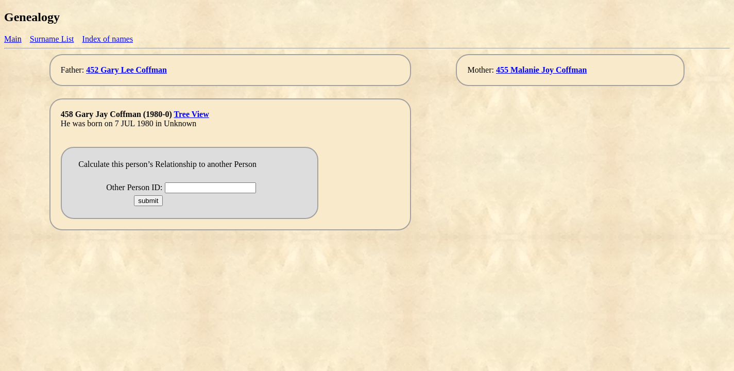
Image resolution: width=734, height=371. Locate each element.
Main (13, 39)
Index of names (107, 39)
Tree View (191, 114)
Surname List (52, 39)
